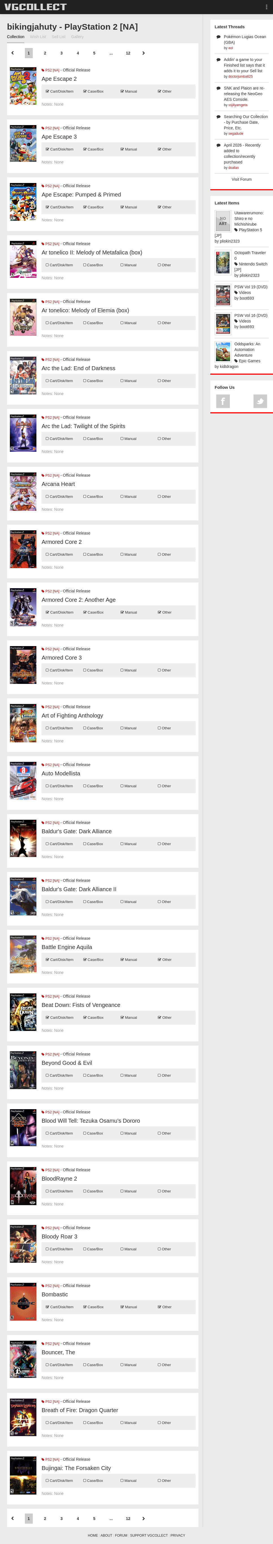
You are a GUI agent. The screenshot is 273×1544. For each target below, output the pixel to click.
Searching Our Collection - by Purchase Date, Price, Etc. (246, 122)
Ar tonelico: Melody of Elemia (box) (85, 310)
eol (230, 48)
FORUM (121, 1536)
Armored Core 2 (62, 542)
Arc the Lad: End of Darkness (78, 368)
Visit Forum (242, 179)
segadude (235, 134)
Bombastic (55, 1294)
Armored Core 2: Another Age (78, 600)
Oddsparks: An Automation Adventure (247, 349)
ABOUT (106, 1536)
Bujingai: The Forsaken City (76, 1468)
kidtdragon (229, 366)
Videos (242, 292)
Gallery (77, 36)
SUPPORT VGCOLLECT (149, 1536)
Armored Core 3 (62, 658)
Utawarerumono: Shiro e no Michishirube (249, 218)
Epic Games (247, 361)
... (111, 53)
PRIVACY (178, 1536)
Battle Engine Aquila (67, 947)
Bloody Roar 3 (59, 1236)
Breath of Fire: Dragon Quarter (80, 1410)
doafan (233, 168)
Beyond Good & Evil (67, 1063)
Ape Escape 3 (59, 137)
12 (128, 53)
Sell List (58, 36)
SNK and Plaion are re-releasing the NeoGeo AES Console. (244, 94)
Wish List (38, 36)
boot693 (247, 298)
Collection (15, 36)
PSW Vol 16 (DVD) (250, 315)
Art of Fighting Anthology (72, 715)
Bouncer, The (58, 1352)
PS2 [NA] (50, 70)
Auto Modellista (61, 773)
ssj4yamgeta (237, 105)
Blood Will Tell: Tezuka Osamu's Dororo (91, 1121)
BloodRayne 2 (59, 1179)
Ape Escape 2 (59, 79)
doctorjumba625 (240, 76)
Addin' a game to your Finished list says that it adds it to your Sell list (244, 65)
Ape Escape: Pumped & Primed (81, 194)
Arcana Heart (58, 484)
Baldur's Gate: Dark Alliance (77, 831)
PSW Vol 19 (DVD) (250, 287)
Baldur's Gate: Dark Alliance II (79, 889)
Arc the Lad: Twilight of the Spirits (83, 426)
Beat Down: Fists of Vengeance (81, 1005)
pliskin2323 (230, 241)
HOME (93, 1536)
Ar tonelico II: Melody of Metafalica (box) (92, 252)
